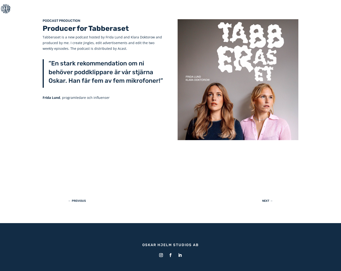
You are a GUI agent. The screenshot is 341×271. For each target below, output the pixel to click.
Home (330, 9)
